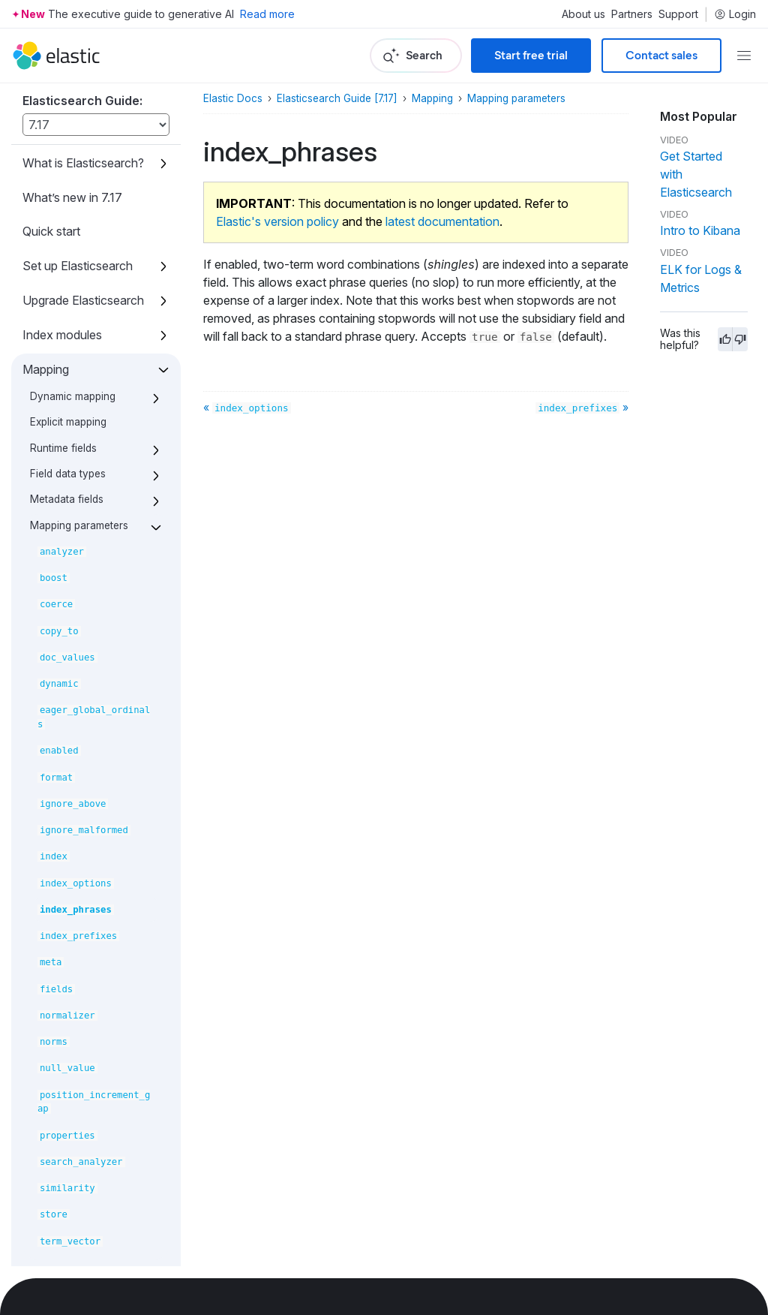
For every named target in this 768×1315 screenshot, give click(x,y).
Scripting (46, 858)
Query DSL (52, 721)
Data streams (58, 583)
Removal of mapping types (94, 478)
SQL (34, 824)
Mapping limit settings (81, 453)
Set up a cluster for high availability (73, 1103)
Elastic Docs (232, 98)
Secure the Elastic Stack (71, 1187)
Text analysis (58, 514)
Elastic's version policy (277, 221)
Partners (631, 14)
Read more (267, 14)
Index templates (65, 549)
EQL (34, 789)
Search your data (69, 686)
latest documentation (443, 221)
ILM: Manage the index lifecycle (84, 934)
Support (678, 14)
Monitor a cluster (67, 1011)
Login (735, 14)
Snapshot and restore (81, 1146)
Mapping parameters (516, 98)
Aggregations (58, 755)
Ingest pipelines (64, 617)
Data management (72, 893)
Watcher (45, 1230)
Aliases (42, 652)
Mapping (432, 98)
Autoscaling (54, 977)
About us (583, 14)
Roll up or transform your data (75, 1054)
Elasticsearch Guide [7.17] (337, 98)
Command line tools (75, 1264)
